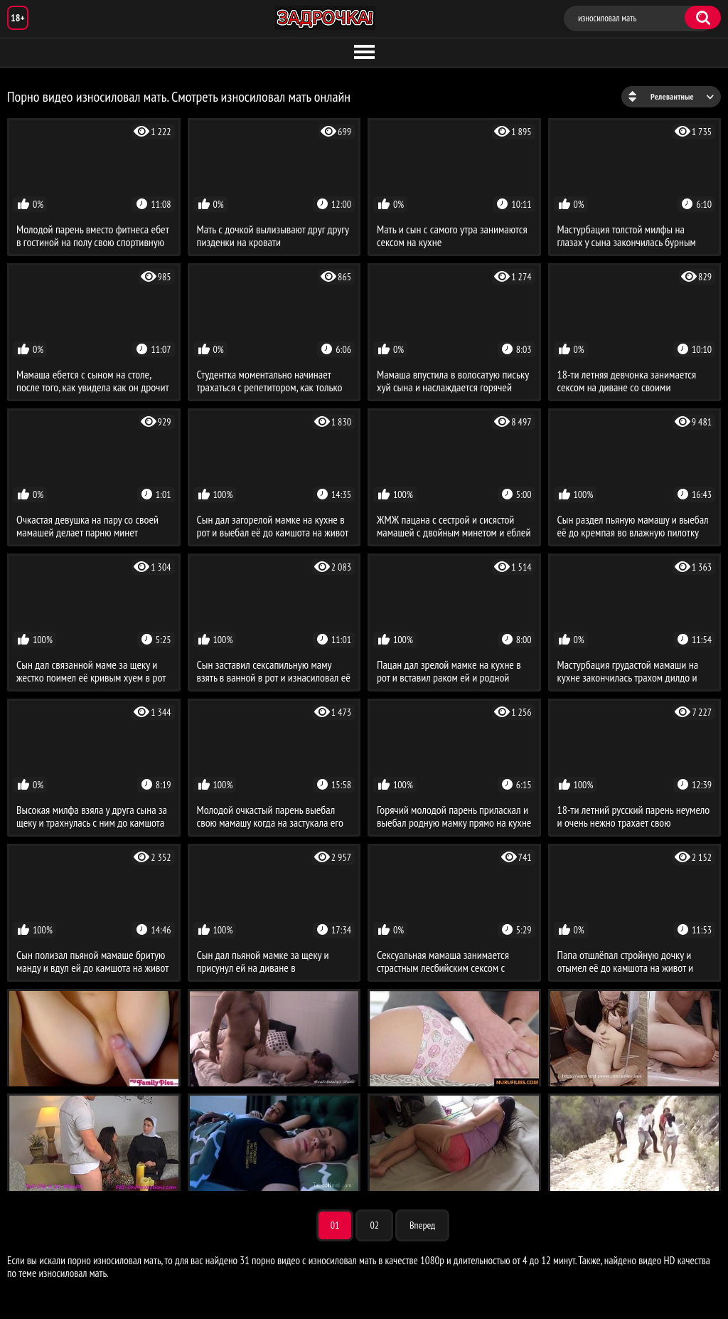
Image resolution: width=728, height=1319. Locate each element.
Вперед (422, 1225)
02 (374, 1225)
